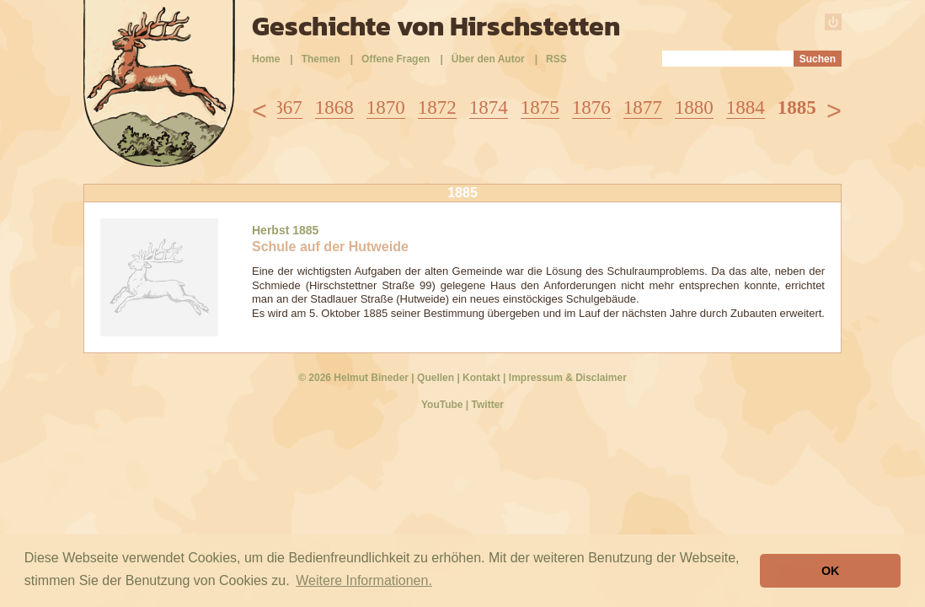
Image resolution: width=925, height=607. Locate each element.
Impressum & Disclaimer (568, 378)
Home (266, 59)
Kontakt (481, 378)
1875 (540, 107)
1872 (437, 107)
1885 (797, 107)
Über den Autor (488, 59)
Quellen (435, 378)
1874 (488, 107)
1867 (283, 107)
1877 (642, 107)
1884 (745, 107)
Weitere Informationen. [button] (364, 580)
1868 (334, 107)
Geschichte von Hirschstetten (436, 26)
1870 (385, 107)
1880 (694, 107)
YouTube (442, 405)
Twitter (488, 405)
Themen (321, 59)
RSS (556, 59)
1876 (591, 107)
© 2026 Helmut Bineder (353, 378)
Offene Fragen (395, 59)
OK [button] (830, 570)
